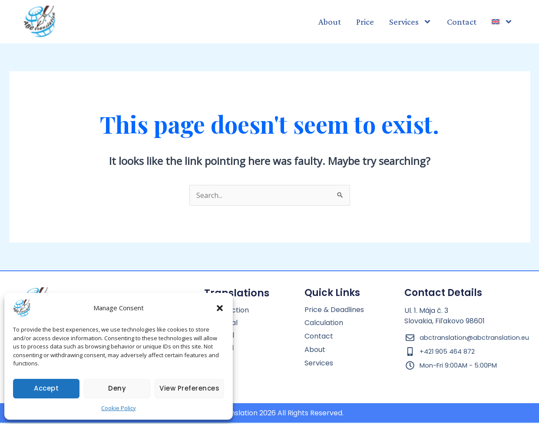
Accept (46, 388)
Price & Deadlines (334, 310)
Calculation (323, 323)
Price (365, 21)
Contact (461, 21)
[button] (219, 308)
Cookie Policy (118, 408)
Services (410, 21)
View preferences (189, 388)
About (329, 21)
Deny (117, 388)
